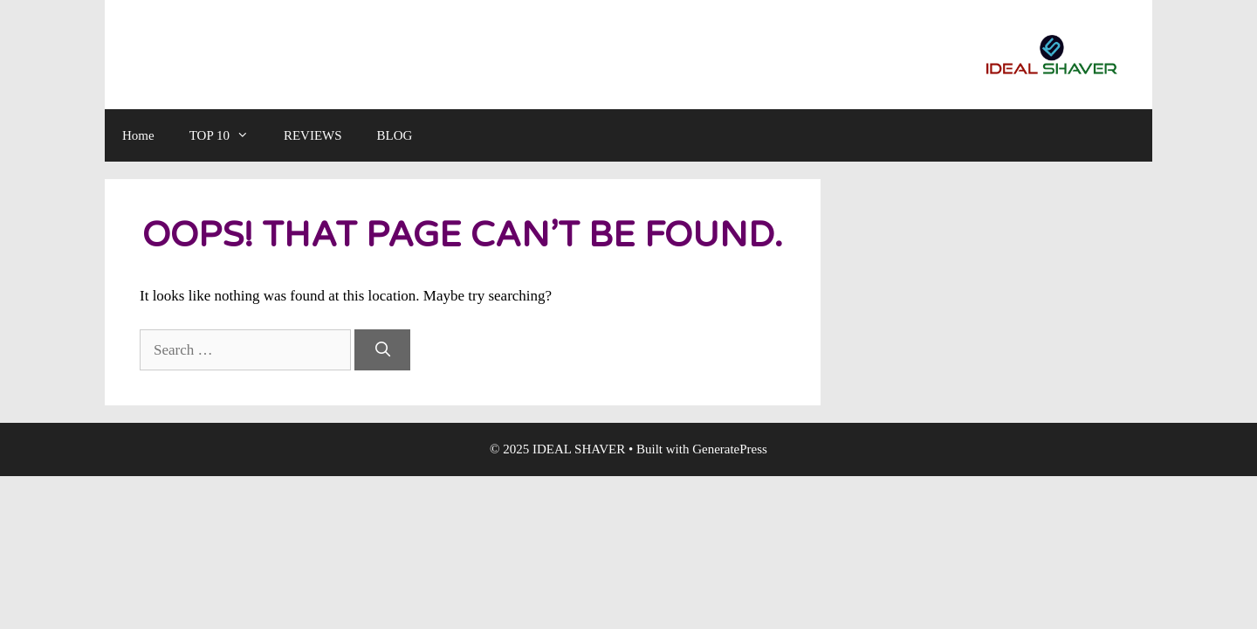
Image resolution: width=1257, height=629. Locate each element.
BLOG (395, 135)
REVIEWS (313, 135)
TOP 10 (227, 135)
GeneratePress (729, 449)
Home (138, 135)
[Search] (382, 350)
